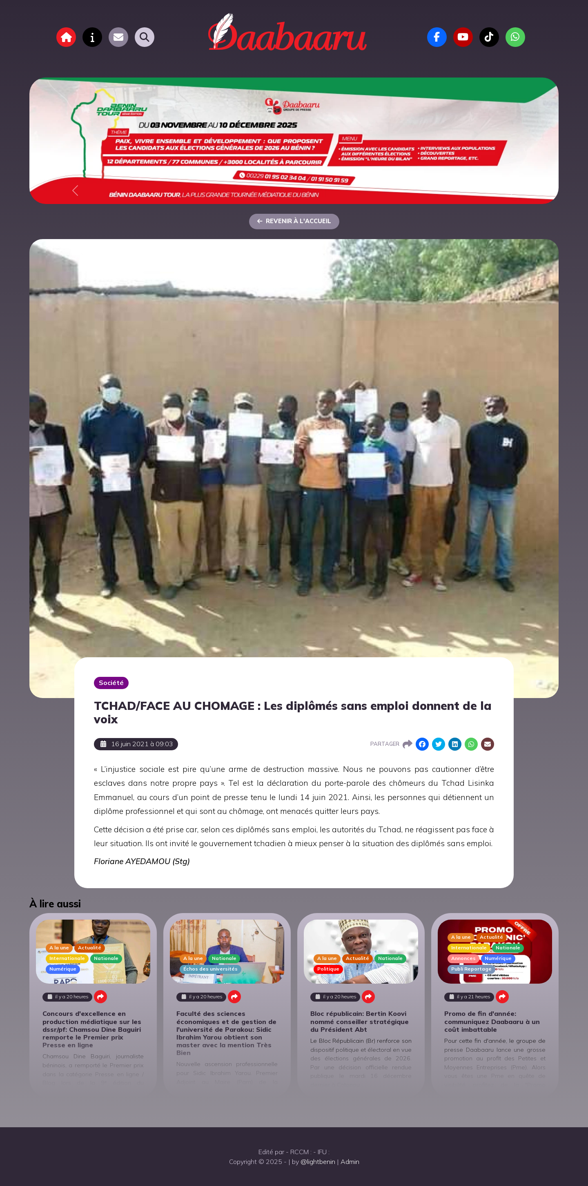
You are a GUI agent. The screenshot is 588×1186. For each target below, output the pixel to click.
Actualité (89, 947)
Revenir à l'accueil (294, 221)
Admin (350, 1161)
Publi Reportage (471, 969)
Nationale (106, 958)
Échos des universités (210, 969)
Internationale (67, 958)
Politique (328, 969)
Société (111, 682)
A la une (59, 947)
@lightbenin (318, 1161)
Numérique (62, 969)
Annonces (463, 958)
